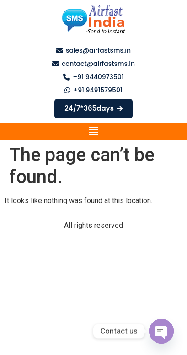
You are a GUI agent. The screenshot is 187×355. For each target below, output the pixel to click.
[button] (93, 131)
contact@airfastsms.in (98, 63)
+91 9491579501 (98, 90)
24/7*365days (93, 108)
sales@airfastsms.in (98, 50)
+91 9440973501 (98, 76)
